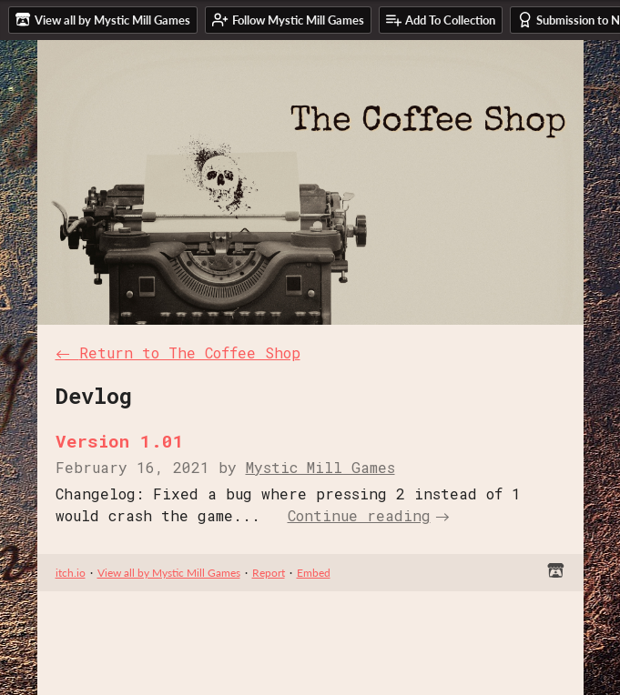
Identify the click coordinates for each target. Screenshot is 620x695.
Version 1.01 (120, 440)
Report (268, 572)
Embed (313, 572)
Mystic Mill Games (320, 467)
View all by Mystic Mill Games (168, 572)
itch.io (71, 572)
